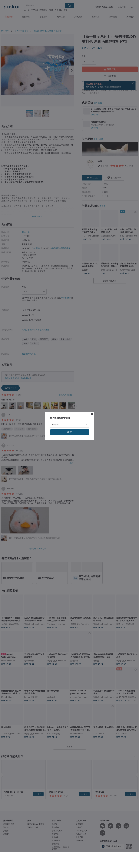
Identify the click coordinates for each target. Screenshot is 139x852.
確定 (69, 432)
